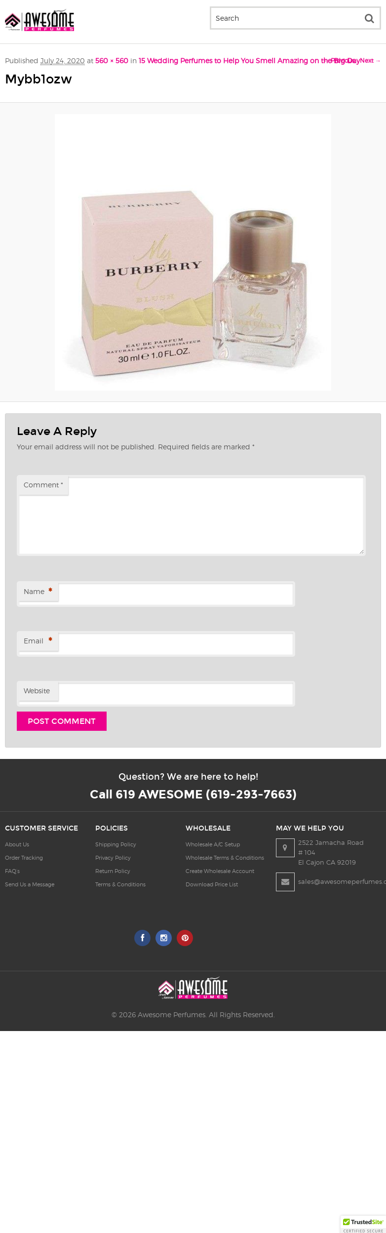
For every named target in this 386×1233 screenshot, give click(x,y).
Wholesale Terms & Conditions (242, 857)
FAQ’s (12, 871)
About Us (17, 844)
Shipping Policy (124, 844)
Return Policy (121, 871)
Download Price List (229, 884)
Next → (370, 60)
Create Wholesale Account (237, 871)
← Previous (338, 60)
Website (37, 690)
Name (38, 592)
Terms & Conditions (129, 884)
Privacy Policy (122, 857)
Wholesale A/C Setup (230, 844)
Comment (43, 484)
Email (38, 641)
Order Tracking (24, 857)
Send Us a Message (29, 884)
